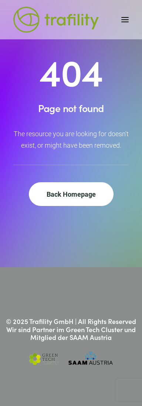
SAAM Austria (91, 337)
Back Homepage (71, 194)
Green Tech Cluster (94, 329)
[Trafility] (56, 20)
